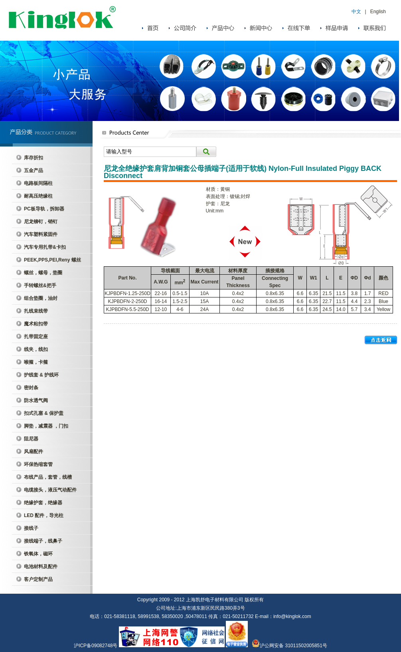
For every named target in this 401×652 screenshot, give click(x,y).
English (378, 11)
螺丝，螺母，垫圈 (43, 272)
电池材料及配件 (40, 566)
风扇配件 (33, 451)
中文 (356, 11)
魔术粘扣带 (36, 324)
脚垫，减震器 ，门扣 (46, 426)
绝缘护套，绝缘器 (43, 502)
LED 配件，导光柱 (43, 515)
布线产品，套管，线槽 (48, 477)
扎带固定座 (36, 336)
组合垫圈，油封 (40, 298)
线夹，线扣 (36, 349)
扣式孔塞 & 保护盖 (43, 413)
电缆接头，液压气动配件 (50, 490)
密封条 (31, 387)
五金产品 (33, 170)
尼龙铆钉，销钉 (40, 221)
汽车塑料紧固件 (40, 234)
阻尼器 (31, 439)
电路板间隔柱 (38, 183)
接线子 (31, 528)
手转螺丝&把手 (40, 285)
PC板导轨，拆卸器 (44, 209)
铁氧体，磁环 (38, 554)
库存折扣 (33, 158)
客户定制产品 (38, 579)
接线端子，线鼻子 (43, 541)
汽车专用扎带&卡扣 (45, 247)
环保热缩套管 (38, 464)
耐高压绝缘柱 (38, 196)
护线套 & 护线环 (41, 375)
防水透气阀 (36, 400)
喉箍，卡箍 (36, 362)
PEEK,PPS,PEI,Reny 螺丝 (52, 260)
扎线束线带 (36, 311)
